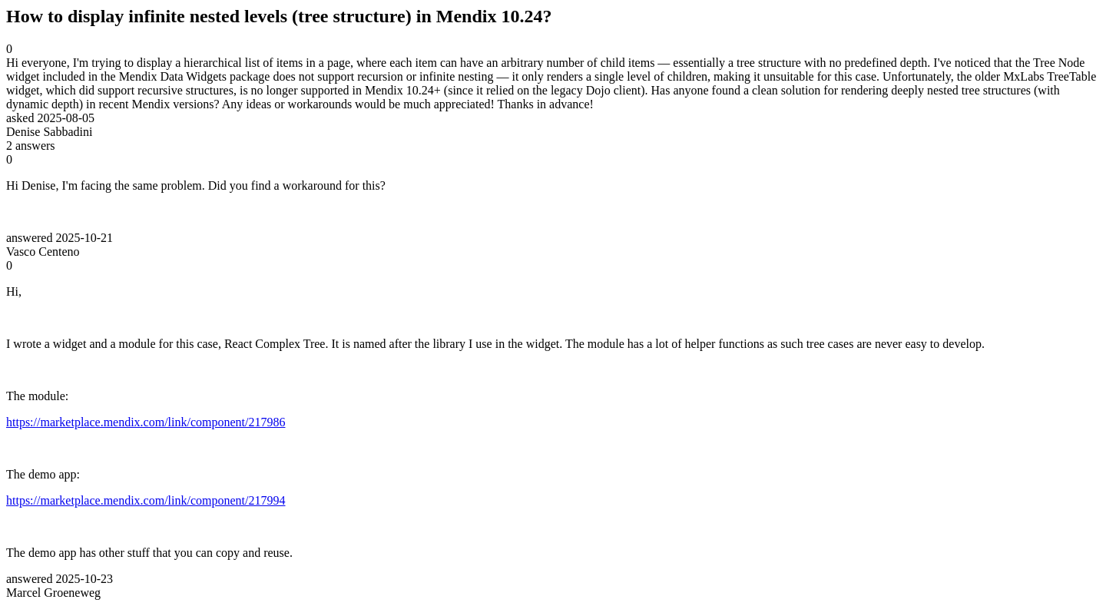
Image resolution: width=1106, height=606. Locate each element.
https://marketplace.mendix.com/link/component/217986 (145, 422)
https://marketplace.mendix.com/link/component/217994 (145, 500)
